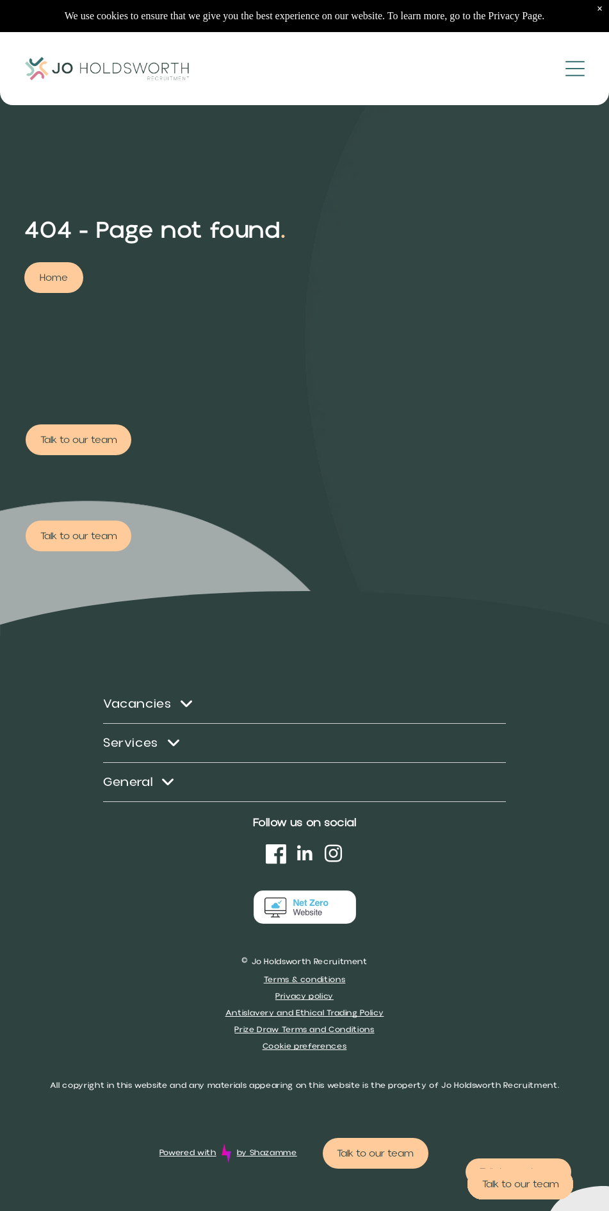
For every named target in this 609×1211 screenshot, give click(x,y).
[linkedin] (305, 855)
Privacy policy (304, 996)
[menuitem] (304, 704)
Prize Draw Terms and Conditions (304, 1029)
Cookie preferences (305, 1046)
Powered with (187, 1152)
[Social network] (276, 855)
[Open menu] (575, 36)
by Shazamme (267, 1152)
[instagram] (333, 855)
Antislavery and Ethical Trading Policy (304, 1013)
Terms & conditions (305, 979)
